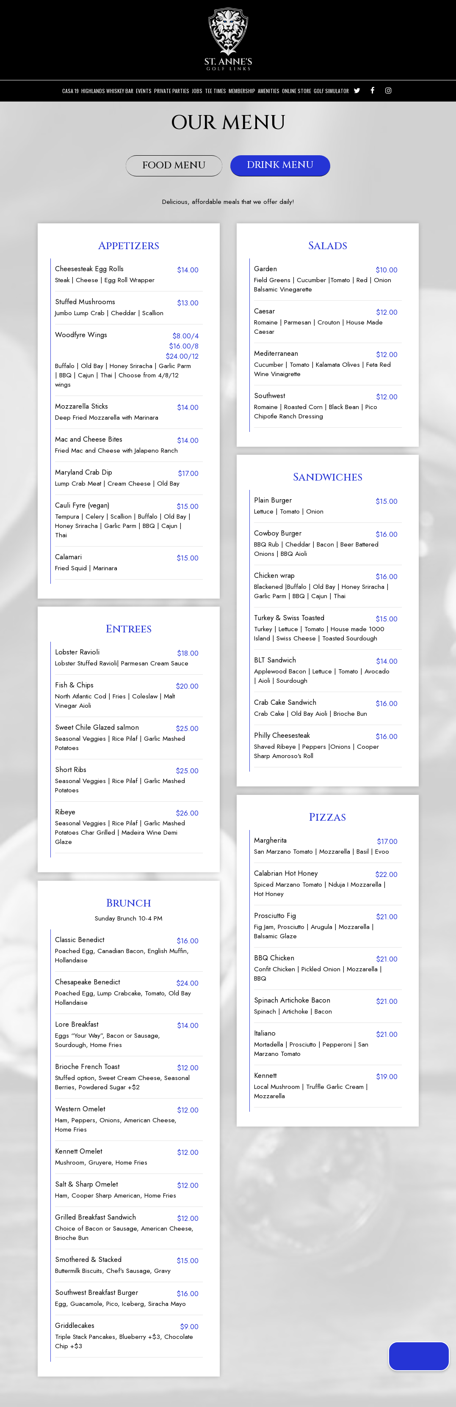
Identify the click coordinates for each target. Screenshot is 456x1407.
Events (144, 90)
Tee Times (215, 90)
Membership (242, 90)
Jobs (197, 90)
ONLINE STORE (296, 90)
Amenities (268, 90)
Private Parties (171, 90)
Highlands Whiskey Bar (107, 90)
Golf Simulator (331, 90)
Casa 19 (70, 90)
